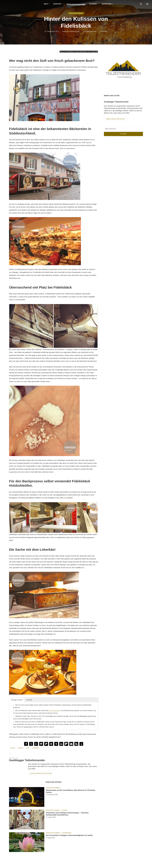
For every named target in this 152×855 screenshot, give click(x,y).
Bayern (20, 748)
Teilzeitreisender (76, 3)
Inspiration (114, 4)
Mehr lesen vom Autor (116, 120)
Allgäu (12, 748)
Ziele (38, 4)
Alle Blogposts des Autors (40, 773)
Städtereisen (66, 832)
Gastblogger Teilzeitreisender (70, 32)
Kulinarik (35, 748)
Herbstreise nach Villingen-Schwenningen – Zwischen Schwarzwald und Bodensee (71, 815)
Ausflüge (49, 4)
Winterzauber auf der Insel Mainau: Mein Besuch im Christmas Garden (70, 792)
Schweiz (65, 810)
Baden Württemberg (76, 13)
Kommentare (104, 32)
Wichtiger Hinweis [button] (17, 700)
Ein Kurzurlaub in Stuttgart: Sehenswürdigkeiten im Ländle (65, 837)
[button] (26, 744)
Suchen (123, 135)
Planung (100, 4)
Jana (27, 748)
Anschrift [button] (29, 700)
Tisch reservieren (54, 710)
